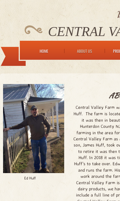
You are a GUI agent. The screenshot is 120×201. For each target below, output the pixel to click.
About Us (84, 51)
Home (44, 51)
